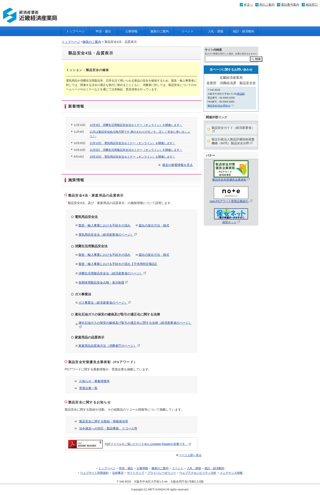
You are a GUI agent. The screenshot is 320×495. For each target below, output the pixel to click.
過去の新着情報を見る (177, 165)
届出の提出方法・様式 (154, 225)
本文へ (248, 4)
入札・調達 (215, 31)
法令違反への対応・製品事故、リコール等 (108, 428)
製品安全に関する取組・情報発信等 (103, 421)
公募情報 (131, 31)
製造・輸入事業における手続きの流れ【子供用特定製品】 (118, 264)
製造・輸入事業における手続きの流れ (104, 225)
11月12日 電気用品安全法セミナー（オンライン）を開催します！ (132, 143)
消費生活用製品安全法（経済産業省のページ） (112, 273)
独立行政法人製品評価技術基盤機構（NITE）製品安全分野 (233, 141)
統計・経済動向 (243, 31)
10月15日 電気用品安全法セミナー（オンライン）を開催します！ (132, 156)
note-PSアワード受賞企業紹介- (231, 200)
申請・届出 (103, 31)
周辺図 (240, 93)
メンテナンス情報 (231, 472)
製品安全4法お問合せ (220, 105)
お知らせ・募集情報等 (94, 381)
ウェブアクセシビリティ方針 (197, 472)
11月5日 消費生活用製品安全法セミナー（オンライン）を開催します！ (136, 150)
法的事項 (117, 472)
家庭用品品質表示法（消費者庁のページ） (109, 345)
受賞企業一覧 (88, 388)
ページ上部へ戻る (189, 455)
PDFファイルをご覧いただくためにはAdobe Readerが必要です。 (129, 444)
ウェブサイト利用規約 (94, 472)
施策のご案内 (159, 31)
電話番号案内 (290, 4)
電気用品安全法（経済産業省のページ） (107, 234)
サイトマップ (135, 472)
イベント (187, 31)
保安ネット (231, 221)
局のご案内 (267, 4)
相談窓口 (312, 4)
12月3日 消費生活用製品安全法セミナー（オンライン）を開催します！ (136, 125)
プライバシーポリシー (162, 472)
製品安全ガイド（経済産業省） (233, 129)
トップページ (75, 31)
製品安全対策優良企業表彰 (231, 178)
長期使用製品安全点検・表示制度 (103, 282)
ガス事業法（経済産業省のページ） (104, 302)
